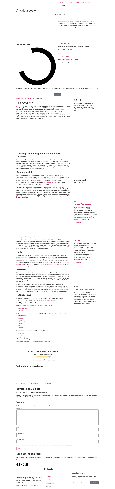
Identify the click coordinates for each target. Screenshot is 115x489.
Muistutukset (20, 179)
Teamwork (22, 322)
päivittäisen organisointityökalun (49, 111)
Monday (21, 327)
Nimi (17, 427)
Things (21, 335)
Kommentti (19, 408)
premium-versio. (48, 255)
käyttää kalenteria (55, 109)
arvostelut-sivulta (49, 300)
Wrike (20, 320)
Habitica (21, 310)
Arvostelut (69, 2)
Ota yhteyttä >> (34, 485)
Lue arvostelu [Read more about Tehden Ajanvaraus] (77, 222)
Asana (21, 318)
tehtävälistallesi (32, 247)
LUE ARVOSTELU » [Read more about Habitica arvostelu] (35, 384)
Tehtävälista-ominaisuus (23, 177)
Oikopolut (62, 5)
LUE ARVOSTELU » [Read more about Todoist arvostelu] (48, 384)
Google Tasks (22, 337)
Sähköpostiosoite (21, 433)
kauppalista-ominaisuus (51, 187)
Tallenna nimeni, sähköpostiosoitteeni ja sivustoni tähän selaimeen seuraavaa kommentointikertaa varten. (45, 445)
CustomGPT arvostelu (84, 289)
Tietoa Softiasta (86, 2)
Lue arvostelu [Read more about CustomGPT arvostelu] (77, 306)
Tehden (77, 240)
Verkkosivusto (20, 439)
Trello (20, 329)
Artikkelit (77, 2)
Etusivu (62, 2)
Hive (20, 325)
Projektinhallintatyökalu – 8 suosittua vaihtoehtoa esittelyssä (33, 341)
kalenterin (57, 163)
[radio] (37, 357)
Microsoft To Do (23, 308)
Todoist (21, 312)
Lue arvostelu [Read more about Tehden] (77, 262)
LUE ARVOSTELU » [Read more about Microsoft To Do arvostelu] (21, 384)
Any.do (18, 106)
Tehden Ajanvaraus (82, 204)
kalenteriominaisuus (47, 182)
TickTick (21, 333)
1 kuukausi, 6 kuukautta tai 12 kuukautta (53, 264)
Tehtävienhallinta (65, 43)
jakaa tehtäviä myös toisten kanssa (25, 196)
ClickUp (21, 323)
